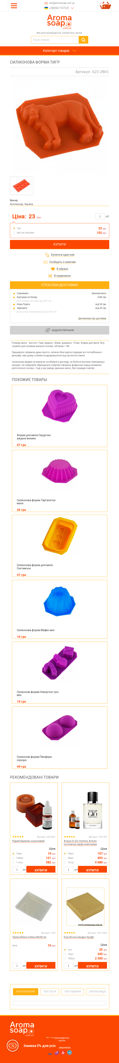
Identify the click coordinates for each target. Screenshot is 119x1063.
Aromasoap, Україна (21, 204)
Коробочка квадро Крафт (79, 937)
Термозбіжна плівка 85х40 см (29, 937)
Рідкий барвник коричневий (28, 840)
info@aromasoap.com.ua (61, 3)
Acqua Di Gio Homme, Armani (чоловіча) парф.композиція (80, 842)
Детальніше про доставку (92, 318)
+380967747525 (59, 8)
